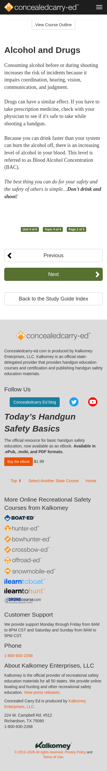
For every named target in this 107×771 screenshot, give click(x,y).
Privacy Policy (75, 752)
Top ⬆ (16, 480)
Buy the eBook (18, 462)
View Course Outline (53, 25)
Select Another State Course (54, 480)
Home (91, 480)
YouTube (92, 401)
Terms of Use (53, 757)
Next (53, 274)
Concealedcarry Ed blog (34, 402)
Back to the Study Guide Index (53, 299)
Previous (53, 255)
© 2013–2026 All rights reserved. (39, 752)
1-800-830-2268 (18, 655)
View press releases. (42, 692)
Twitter (73, 401)
